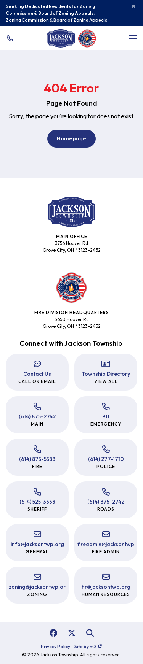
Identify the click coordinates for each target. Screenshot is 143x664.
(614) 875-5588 (37, 459)
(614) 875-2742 (37, 416)
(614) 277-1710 (106, 459)
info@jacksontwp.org (37, 544)
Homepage (71, 138)
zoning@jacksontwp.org (39, 586)
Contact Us (37, 373)
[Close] (133, 6)
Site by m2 (88, 646)
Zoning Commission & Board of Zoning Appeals (56, 20)
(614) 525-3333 (37, 501)
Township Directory (106, 373)
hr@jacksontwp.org (106, 586)
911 (105, 416)
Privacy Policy (55, 646)
